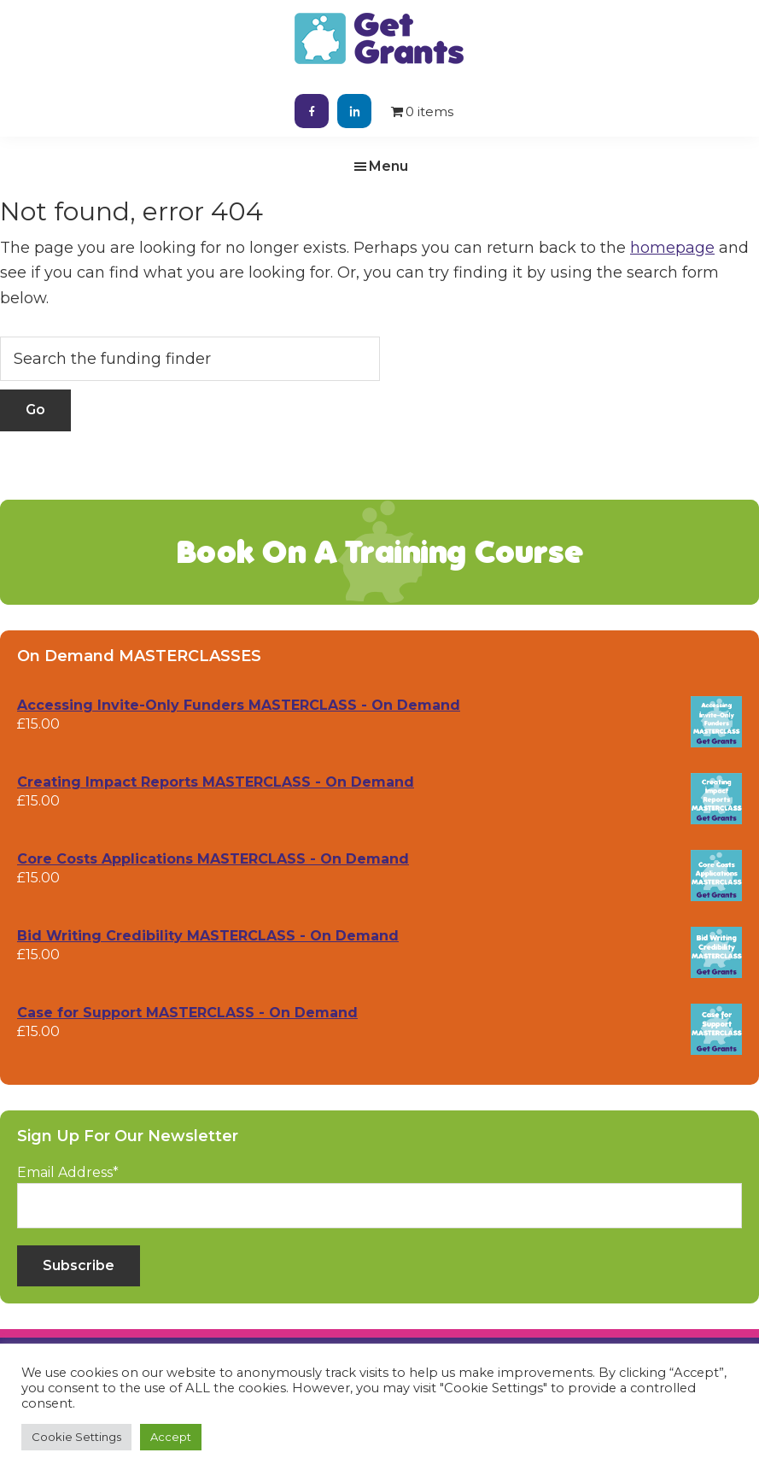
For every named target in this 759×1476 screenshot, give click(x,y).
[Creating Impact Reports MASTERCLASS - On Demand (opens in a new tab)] (379, 782)
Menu (388, 166)
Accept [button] (170, 1437)
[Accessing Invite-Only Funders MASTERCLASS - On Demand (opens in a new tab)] (379, 705)
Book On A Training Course (380, 552)
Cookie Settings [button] (76, 1437)
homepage (672, 247)
